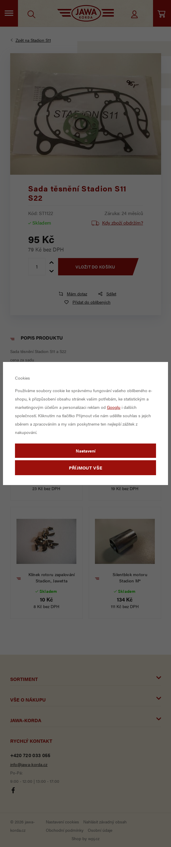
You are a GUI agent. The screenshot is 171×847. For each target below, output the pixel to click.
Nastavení (86, 451)
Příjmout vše (85, 467)
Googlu (113, 407)
